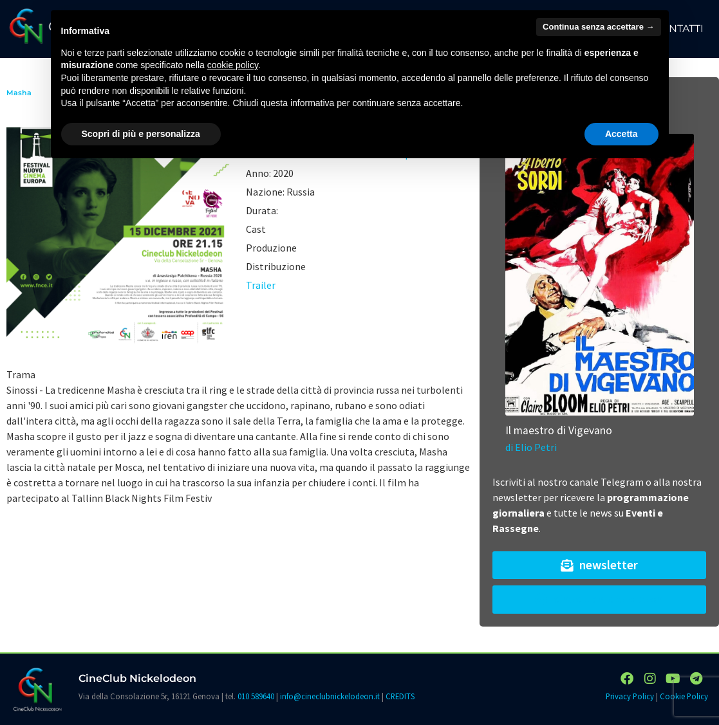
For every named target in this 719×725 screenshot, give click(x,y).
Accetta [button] (621, 134)
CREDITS (400, 696)
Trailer (260, 285)
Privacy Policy (630, 696)
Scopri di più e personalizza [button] (141, 134)
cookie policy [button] (232, 65)
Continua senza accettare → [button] (598, 27)
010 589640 (256, 696)
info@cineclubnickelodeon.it (330, 696)
